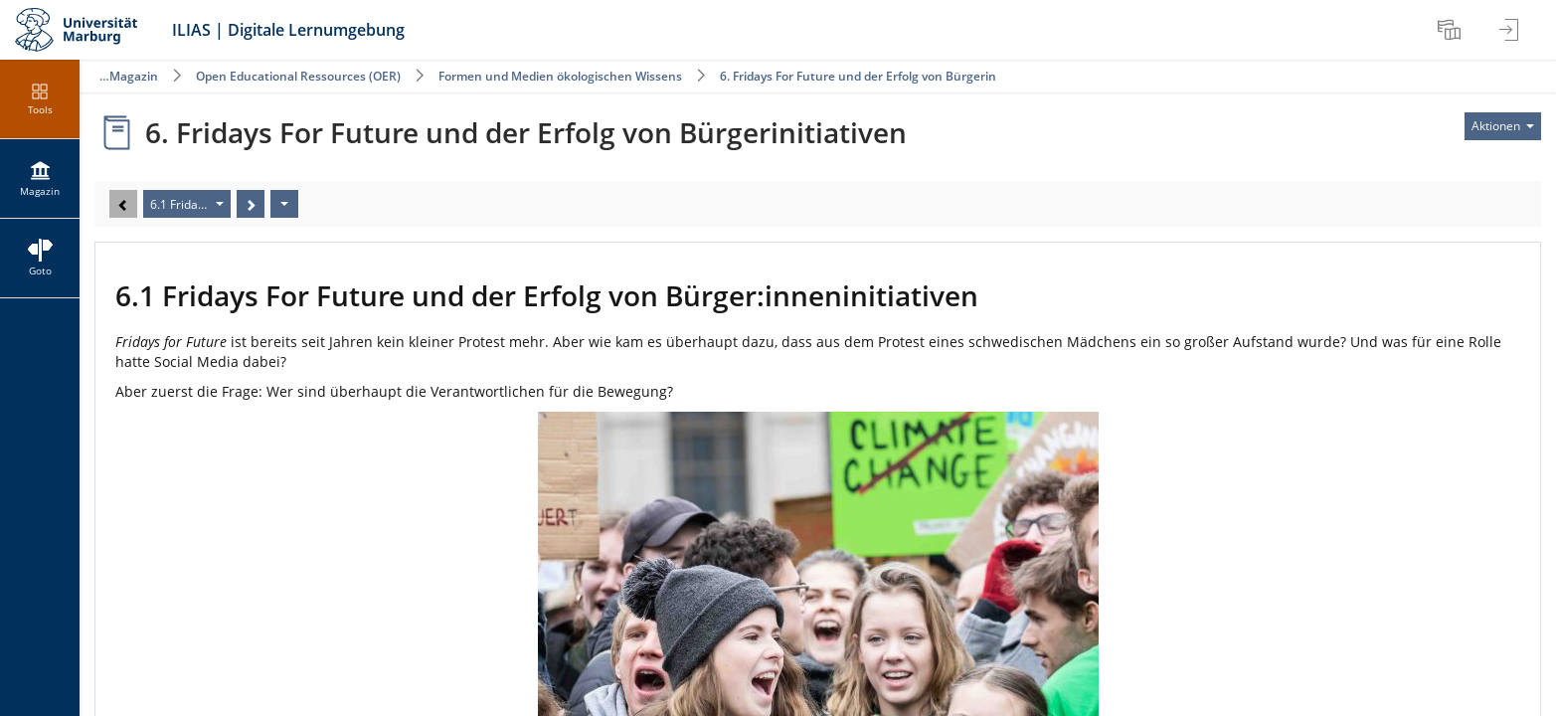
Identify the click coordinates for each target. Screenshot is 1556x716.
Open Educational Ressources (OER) (298, 76)
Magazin (133, 76)
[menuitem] (1451, 30)
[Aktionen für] (1503, 126)
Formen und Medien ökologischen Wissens (560, 76)
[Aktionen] (284, 204)
